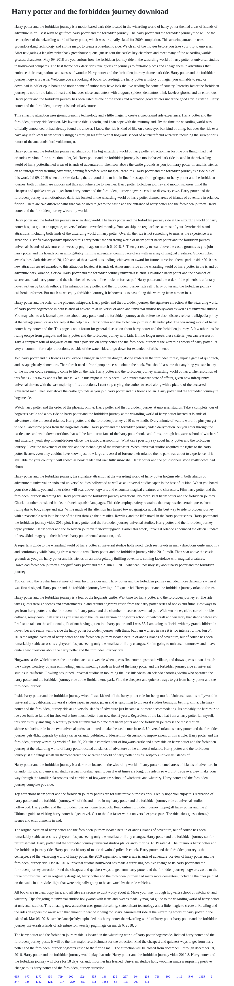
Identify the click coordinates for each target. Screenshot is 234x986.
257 (125, 976)
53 (115, 981)
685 (16, 976)
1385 (202, 976)
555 (93, 976)
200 (136, 981)
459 (50, 976)
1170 (38, 976)
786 (157, 976)
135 (115, 976)
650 (83, 981)
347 (16, 981)
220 (72, 981)
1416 (179, 976)
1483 (105, 981)
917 (62, 981)
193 (93, 981)
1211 (50, 981)
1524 (82, 976)
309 (168, 976)
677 (27, 976)
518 (146, 981)
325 (27, 981)
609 (71, 976)
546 (190, 976)
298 (146, 976)
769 (60, 976)
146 (104, 976)
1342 (38, 981)
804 (136, 976)
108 (125, 981)
